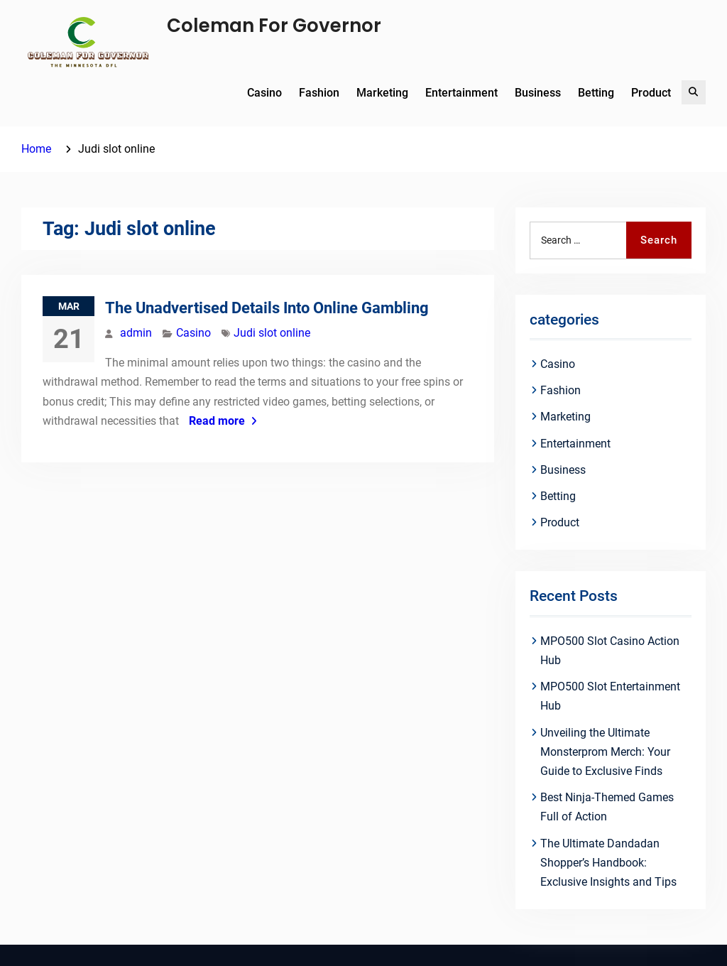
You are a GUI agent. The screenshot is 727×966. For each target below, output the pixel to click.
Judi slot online (272, 333)
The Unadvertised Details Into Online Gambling (267, 308)
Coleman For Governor (274, 25)
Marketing (382, 92)
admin (136, 333)
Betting (596, 92)
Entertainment (461, 92)
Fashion (319, 92)
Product (651, 92)
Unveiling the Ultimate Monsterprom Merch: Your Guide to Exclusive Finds (605, 752)
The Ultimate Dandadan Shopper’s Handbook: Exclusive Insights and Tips (608, 863)
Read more (217, 421)
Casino (264, 92)
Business (538, 92)
